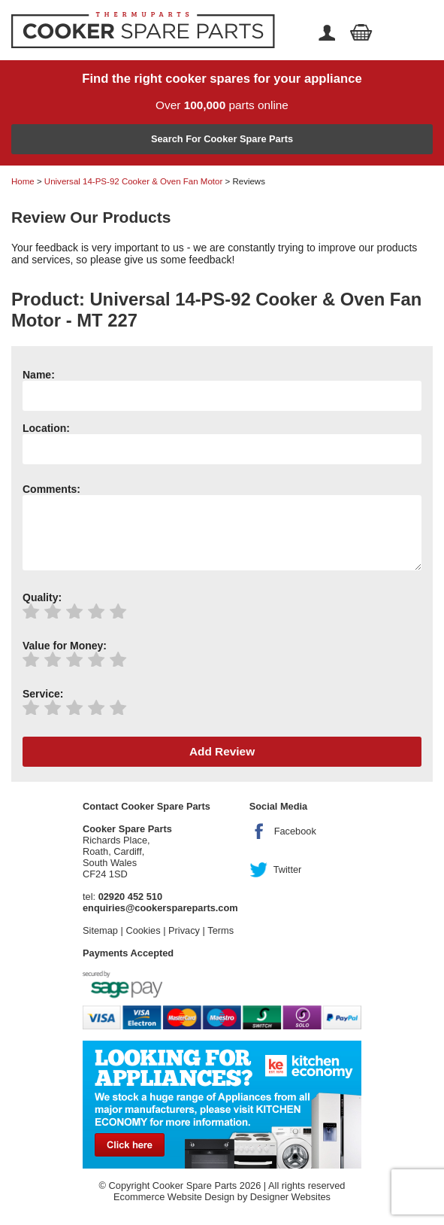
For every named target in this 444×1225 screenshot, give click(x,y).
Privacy (184, 930)
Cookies (142, 930)
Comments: (51, 489)
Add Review (222, 751)
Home (23, 181)
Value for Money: (65, 646)
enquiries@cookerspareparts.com (160, 907)
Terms (220, 930)
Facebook (295, 831)
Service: (43, 694)
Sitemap (100, 930)
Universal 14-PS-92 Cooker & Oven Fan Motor (133, 181)
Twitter (287, 869)
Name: (39, 375)
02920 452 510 (130, 896)
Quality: (42, 597)
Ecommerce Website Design (173, 1196)
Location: (46, 428)
